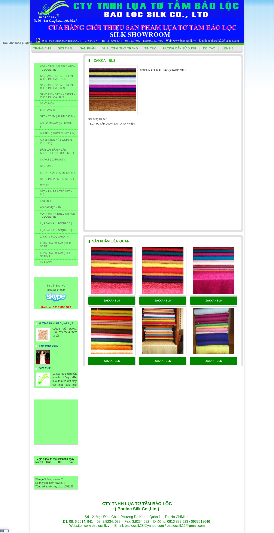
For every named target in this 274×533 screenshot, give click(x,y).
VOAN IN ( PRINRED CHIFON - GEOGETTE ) (57, 215)
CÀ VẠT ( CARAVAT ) (52, 159)
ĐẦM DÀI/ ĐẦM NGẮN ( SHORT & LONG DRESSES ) (57, 151)
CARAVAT (46, 262)
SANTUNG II (47, 109)
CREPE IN (46, 200)
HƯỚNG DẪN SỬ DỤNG (179, 48)
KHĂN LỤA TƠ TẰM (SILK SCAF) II (55, 255)
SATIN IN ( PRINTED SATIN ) (57, 179)
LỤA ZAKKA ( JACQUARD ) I (56, 223)
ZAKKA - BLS (112, 300)
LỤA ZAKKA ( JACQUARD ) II (57, 230)
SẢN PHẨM (87, 48)
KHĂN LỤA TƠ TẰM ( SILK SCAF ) (55, 245)
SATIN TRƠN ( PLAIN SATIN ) (57, 116)
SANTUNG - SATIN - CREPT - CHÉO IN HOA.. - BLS (57, 77)
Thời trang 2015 (48, 345)
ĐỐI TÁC (209, 48)
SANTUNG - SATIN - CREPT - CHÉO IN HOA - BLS (57, 96)
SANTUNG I (47, 103)
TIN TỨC (150, 48)
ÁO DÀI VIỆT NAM (50, 207)
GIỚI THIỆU (65, 48)
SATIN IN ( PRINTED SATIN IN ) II (56, 193)
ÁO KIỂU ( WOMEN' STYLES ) (57, 133)
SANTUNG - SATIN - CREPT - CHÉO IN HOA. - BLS (57, 87)
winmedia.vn (163, 530)
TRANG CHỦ (42, 48)
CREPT (44, 185)
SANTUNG (46, 166)
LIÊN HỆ (227, 48)
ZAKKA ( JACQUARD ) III (54, 236)
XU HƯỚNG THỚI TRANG (120, 48)
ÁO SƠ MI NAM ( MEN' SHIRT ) (57, 125)
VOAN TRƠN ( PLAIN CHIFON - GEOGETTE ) (57, 68)
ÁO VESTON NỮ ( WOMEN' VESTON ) (56, 141)
